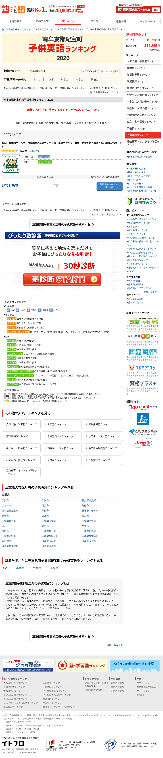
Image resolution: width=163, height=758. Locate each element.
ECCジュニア (12, 134)
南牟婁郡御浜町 (90, 536)
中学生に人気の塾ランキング (142, 252)
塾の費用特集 (134, 280)
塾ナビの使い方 (135, 302)
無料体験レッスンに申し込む (110, 186)
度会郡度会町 (49, 546)
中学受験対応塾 (103, 448)
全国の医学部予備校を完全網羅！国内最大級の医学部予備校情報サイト (142, 358)
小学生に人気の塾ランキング (142, 249)
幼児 (50, 79)
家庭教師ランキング (138, 260)
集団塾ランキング (137, 226)
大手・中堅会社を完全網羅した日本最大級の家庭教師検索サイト (142, 342)
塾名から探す (134, 180)
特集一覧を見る (115, 645)
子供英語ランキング (138, 264)
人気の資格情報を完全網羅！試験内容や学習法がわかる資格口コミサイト (142, 391)
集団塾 (56, 424)
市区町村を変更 (92, 71)
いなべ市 (6, 505)
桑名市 (5, 515)
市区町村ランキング (52, 702)
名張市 (85, 526)
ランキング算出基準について (107, 214)
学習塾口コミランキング (140, 230)
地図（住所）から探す (139, 176)
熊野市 (45, 510)
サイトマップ (143, 691)
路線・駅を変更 (112, 71)
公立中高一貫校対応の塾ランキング (20, 702)
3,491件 (34, 151)
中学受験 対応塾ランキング (141, 238)
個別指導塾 (100, 424)
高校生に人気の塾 (62, 448)
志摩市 (45, 515)
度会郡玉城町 (89, 541)
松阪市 (5, 531)
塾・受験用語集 (135, 284)
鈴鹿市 (85, 515)
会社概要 (6, 749)
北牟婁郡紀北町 (10, 510)
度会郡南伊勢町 (10, 546)
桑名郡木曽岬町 (90, 510)
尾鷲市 (45, 505)
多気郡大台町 (9, 520)
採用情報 (34, 749)
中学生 (79, 79)
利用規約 (141, 695)
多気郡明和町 (89, 520)
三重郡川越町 (89, 531)
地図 (56, 186)
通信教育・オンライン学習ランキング (61, 706)
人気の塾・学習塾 (21, 424)
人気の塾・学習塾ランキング (142, 219)
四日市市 (6, 541)
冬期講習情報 (117, 691)
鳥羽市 (45, 526)
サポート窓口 (143, 683)
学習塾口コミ (60, 436)
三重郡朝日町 (49, 531)
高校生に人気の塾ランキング (142, 256)
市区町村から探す (137, 168)
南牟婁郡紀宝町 (50, 536)
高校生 (94, 79)
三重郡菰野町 (9, 536)
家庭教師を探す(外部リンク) (142, 191)
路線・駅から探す (137, 172)
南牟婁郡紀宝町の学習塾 (140, 156)
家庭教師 (17, 436)
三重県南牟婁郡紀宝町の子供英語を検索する (61, 224)
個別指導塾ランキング (139, 222)
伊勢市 (45, 500)
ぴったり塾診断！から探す (141, 187)
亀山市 (85, 505)
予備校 (56, 460)
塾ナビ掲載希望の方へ (147, 687)
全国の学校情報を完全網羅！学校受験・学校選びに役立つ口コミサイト (142, 327)
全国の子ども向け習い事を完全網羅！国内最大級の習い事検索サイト (142, 374)
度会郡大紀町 (49, 541)
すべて (36, 79)
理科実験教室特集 (93, 690)
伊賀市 (5, 500)
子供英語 (99, 460)
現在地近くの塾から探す (140, 288)
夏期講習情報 (117, 687)
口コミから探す (135, 183)
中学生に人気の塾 (21, 448)
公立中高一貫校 (20, 460)
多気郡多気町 (49, 520)
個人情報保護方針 (20, 749)
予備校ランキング (137, 234)
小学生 (64, 79)
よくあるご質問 (135, 298)
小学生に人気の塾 (104, 436)
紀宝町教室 (10, 186)
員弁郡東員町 (89, 500)
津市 (4, 526)
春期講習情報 (117, 683)
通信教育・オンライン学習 (21, 472)
